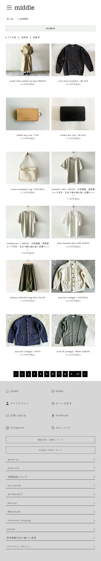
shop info (13, 468)
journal (11, 529)
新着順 (36, 37)
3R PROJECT (15, 494)
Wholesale (14, 511)
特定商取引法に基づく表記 (21, 537)
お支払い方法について (50, 450)
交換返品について (17, 476)
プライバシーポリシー (19, 546)
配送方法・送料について (50, 439)
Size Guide (14, 485)
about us (13, 459)
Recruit (12, 503)
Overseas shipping (19, 520)
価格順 (24, 37)
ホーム (10, 18)
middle (24, 18)
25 (78, 374)
